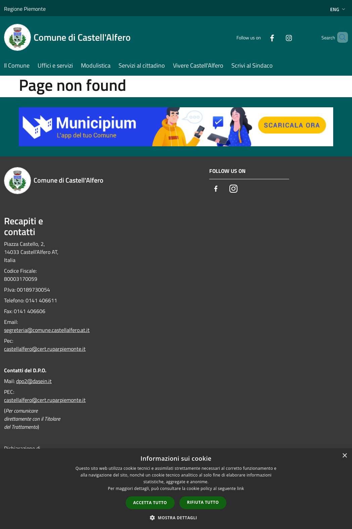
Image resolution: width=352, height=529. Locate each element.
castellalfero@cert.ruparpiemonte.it (45, 349)
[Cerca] (340, 37)
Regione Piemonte (25, 9)
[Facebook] (260, 37)
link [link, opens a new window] (240, 488)
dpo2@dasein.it (34, 381)
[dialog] (176, 489)
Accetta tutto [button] (150, 502)
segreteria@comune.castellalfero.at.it (47, 330)
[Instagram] (277, 37)
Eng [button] (338, 9)
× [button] (344, 455)
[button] (176, 517)
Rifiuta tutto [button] (203, 502)
